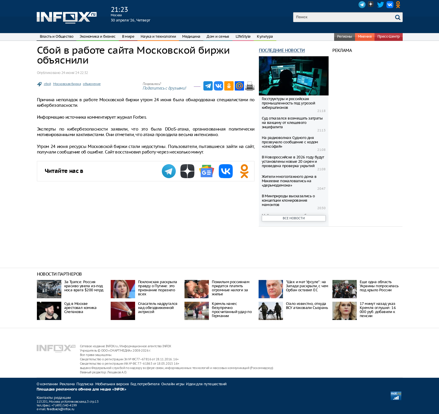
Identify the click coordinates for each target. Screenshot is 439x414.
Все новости (294, 218)
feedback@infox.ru (60, 409)
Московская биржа (67, 84)
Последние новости (282, 50)
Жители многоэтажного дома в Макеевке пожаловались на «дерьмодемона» (289, 181)
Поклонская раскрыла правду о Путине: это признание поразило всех (157, 288)
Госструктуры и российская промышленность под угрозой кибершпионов (288, 103)
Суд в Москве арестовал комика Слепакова (80, 307)
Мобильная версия (112, 384)
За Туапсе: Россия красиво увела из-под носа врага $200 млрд (83, 285)
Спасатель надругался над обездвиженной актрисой (158, 307)
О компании (47, 384)
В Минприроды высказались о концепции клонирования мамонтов (288, 200)
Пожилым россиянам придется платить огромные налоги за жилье (230, 288)
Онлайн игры (172, 384)
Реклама (67, 384)
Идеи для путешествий (206, 384)
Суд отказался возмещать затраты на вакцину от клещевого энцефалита (292, 122)
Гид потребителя (145, 384)
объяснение (92, 84)
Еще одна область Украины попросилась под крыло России (379, 285)
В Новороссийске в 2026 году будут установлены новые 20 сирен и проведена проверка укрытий (293, 161)
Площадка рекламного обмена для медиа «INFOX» (81, 389)
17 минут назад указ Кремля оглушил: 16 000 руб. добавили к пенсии (378, 309)
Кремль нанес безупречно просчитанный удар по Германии (232, 309)
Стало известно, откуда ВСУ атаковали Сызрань (307, 305)
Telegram (362, 4)
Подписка (84, 384)
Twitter (380, 4)
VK (389, 4)
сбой (47, 84)
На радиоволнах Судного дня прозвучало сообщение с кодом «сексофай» (290, 142)
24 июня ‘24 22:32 (74, 72)
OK (399, 4)
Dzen (371, 4)
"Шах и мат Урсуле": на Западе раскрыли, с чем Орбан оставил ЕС (307, 285)
